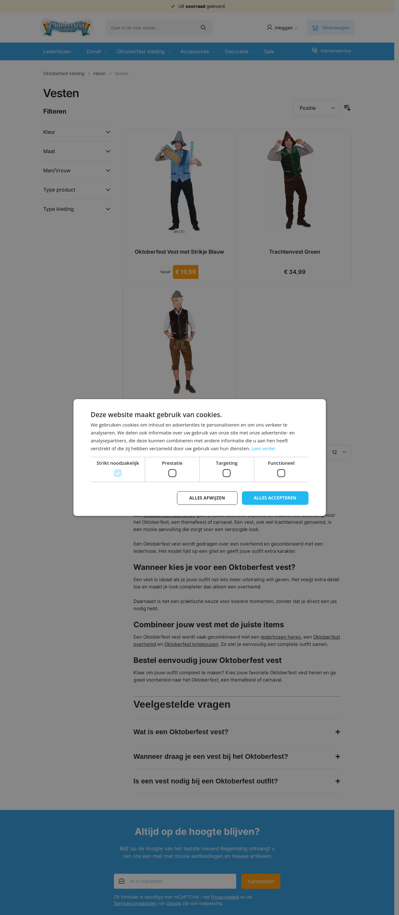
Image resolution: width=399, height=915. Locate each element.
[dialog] (199, 457)
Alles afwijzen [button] (205, 498)
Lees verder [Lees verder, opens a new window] (264, 448)
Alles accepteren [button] (274, 498)
